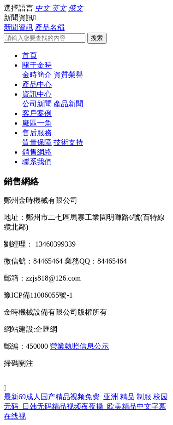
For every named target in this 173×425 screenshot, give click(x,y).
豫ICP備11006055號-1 (38, 295)
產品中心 (37, 84)
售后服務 (37, 133)
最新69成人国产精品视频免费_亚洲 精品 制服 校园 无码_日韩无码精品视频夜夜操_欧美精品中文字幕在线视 (86, 406)
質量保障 (37, 142)
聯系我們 (37, 162)
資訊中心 (37, 94)
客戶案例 (37, 113)
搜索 (97, 37)
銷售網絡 (37, 152)
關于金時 (37, 65)
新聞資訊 (18, 27)
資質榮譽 (68, 75)
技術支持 (68, 142)
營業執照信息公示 (79, 346)
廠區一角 (37, 123)
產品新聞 (68, 104)
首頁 (29, 55)
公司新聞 (37, 104)
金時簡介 (37, 75)
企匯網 (46, 329)
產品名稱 (50, 27)
